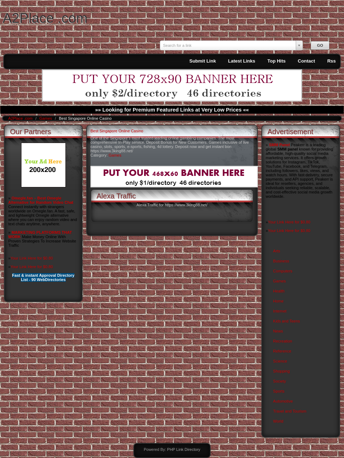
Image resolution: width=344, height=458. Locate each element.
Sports (279, 391)
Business (281, 261)
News (278, 331)
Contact (306, 61)
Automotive (283, 401)
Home (278, 301)
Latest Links (241, 61)
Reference (282, 351)
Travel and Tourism (289, 411)
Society (279, 381)
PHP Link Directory (183, 449)
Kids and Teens (286, 321)
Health (279, 291)
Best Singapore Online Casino (116, 131)
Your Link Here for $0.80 (31, 258)
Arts (276, 251)
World (278, 421)
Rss (331, 61)
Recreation (282, 341)
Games (46, 118)
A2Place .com (45, 18)
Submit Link (202, 61)
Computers (283, 271)
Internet (279, 311)
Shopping (281, 371)
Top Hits (276, 61)
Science (280, 361)
